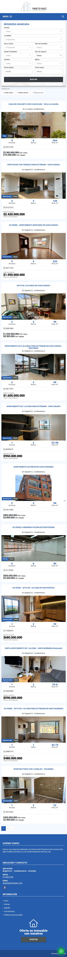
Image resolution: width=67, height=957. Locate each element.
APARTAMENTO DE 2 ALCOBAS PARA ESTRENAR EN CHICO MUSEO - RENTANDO (33, 347)
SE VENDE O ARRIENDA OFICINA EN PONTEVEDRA (33, 527)
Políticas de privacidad (13, 915)
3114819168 (8, 877)
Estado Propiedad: (10, 52)
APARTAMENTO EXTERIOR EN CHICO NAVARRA (33, 467)
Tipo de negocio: (41, 52)
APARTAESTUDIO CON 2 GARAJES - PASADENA (33, 769)
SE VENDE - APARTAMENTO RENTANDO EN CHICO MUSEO (33, 225)
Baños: (37, 59)
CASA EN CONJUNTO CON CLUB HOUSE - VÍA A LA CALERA (33, 104)
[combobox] (33, 31)
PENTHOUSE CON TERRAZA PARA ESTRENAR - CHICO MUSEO (33, 165)
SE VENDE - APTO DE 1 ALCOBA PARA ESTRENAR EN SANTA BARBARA (33, 709)
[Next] (12, 828)
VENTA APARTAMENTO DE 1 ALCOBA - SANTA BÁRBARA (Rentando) (33, 648)
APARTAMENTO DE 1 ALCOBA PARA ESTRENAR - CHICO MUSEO (33, 406)
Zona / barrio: (8, 44)
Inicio (6, 901)
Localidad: (7, 36)
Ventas (7, 904)
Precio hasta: (39, 67)
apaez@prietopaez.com (12, 883)
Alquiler (7, 908)
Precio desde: (9, 67)
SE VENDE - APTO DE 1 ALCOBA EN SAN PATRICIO (33, 588)
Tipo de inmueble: (41, 44)
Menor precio (22, 93)
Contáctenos (9, 911)
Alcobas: (7, 59)
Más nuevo (8, 93)
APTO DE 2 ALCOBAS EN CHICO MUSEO (33, 286)
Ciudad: (6, 28)
